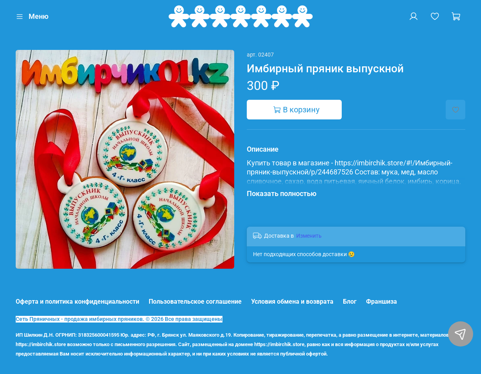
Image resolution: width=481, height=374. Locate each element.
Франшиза (381, 301)
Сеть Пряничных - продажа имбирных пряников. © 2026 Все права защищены (119, 319)
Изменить (309, 236)
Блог (350, 301)
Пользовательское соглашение (195, 301)
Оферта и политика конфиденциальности (77, 301)
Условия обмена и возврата (292, 301)
